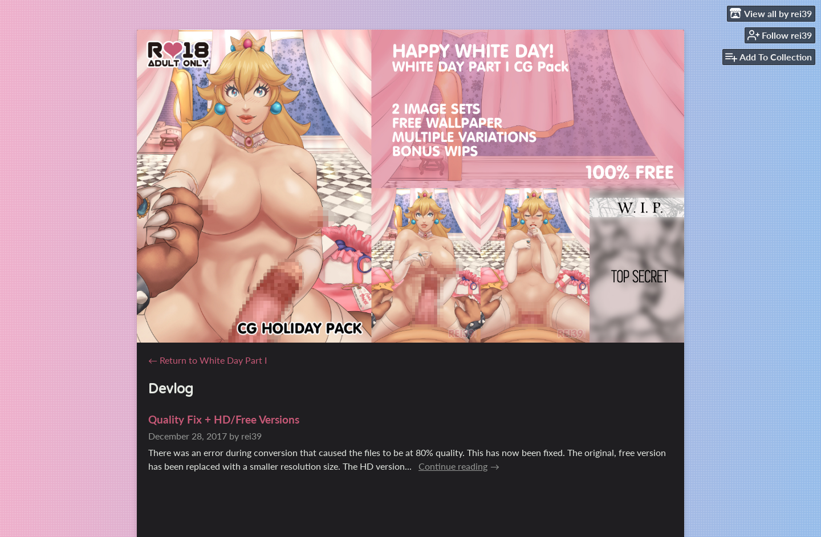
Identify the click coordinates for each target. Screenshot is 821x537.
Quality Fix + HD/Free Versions (223, 419)
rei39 (251, 435)
